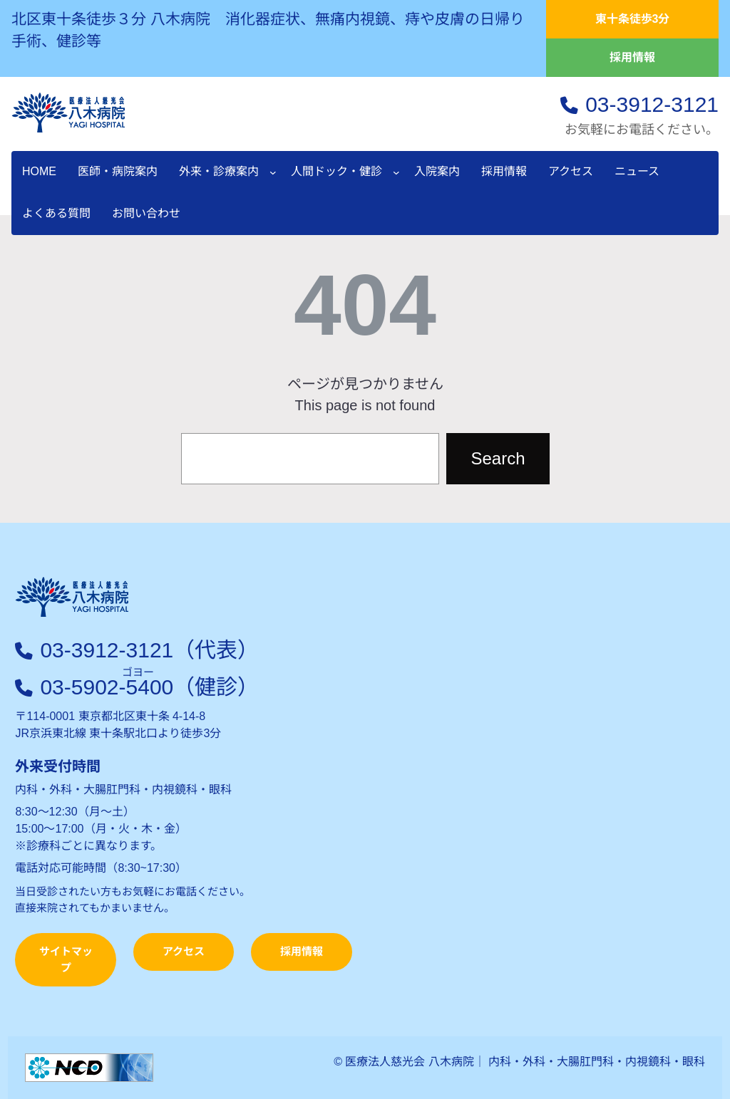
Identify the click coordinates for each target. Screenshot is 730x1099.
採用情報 (632, 57)
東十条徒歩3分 (632, 19)
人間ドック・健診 (336, 171)
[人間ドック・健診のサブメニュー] (396, 172)
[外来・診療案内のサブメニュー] (273, 172)
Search (498, 458)
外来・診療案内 (219, 171)
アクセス (184, 951)
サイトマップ (66, 959)
